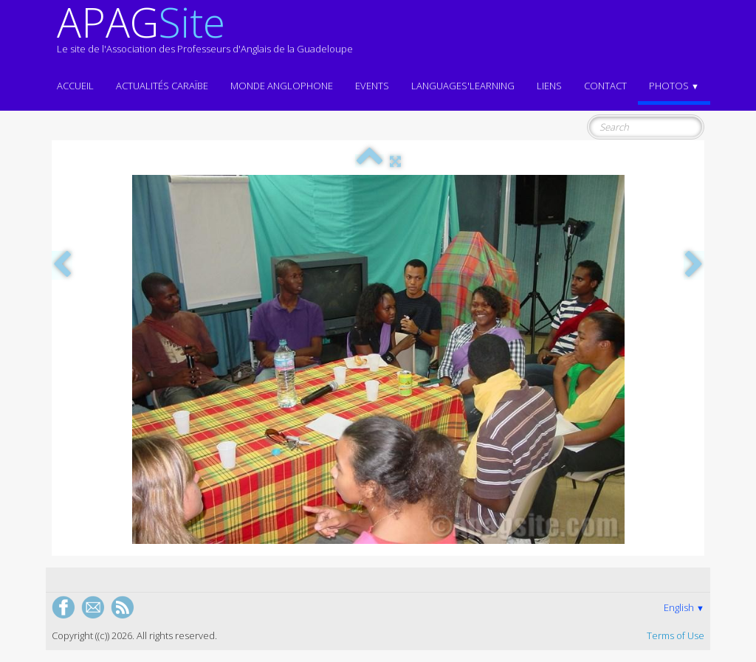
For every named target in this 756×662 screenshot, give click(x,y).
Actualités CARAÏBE (162, 85)
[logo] (205, 35)
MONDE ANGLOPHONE (281, 85)
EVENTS (372, 85)
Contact (605, 85)
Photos (674, 85)
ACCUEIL (75, 85)
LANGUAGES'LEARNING (463, 85)
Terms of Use (675, 635)
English (684, 607)
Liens (549, 85)
